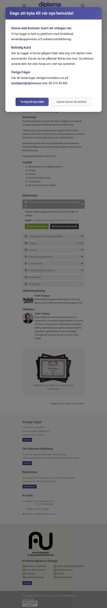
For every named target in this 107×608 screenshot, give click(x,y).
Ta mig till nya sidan (32, 101)
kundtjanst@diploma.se (26, 83)
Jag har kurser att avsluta (71, 101)
